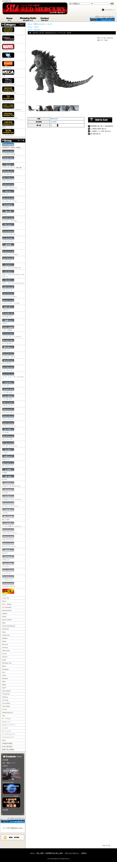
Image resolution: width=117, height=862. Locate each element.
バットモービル (8, 390)
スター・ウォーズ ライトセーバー (13, 281)
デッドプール (8, 361)
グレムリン (8, 226)
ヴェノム (8, 192)
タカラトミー (6, 722)
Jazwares (4, 657)
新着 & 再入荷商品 (8, 749)
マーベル (8, 47)
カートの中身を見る (13, 820)
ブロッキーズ (8, 64)
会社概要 (5, 760)
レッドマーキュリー (8, 734)
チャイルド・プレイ (8, 355)
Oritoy (4, 675)
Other (3, 740)
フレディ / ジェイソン (9, 424)
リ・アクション (8, 578)
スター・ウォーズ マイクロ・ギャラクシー (13, 273)
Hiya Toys (5, 644)
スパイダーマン (8, 315)
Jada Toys (5, 647)
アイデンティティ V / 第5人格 (11, 165)
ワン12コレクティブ (8, 584)
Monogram (5, 669)
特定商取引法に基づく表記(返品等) (101, 126)
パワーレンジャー (8, 404)
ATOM (16, 837)
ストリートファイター (9, 294)
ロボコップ (8, 457)
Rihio (3, 681)
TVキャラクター (8, 98)
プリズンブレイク (8, 417)
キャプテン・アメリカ (9, 219)
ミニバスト (8, 564)
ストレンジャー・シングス (11, 301)
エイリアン (8, 206)
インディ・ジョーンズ (9, 185)
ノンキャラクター (8, 132)
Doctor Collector (7, 620)
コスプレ (8, 511)
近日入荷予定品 (7, 746)
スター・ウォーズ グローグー (11, 266)
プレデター (8, 430)
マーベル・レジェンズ (9, 444)
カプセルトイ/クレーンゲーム (11, 497)
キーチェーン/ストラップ (10, 504)
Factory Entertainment (8, 626)
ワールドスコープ (8, 737)
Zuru (3, 715)
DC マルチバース (8, 464)
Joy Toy (4, 654)
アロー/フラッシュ (8, 179)
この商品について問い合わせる (100, 131)
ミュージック (8, 571)
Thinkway (5, 697)
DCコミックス (8, 56)
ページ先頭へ (106, 846)
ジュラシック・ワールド (10, 252)
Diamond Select (6, 610)
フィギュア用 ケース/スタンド (12, 524)
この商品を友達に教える (98, 129)
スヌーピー (8, 308)
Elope (4, 623)
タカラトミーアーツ (8, 725)
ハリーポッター (8, 397)
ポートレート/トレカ (9, 544)
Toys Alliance (6, 703)
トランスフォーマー (8, 39)
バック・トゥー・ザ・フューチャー (13, 376)
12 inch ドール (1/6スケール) (11, 484)
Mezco (4, 666)
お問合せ (45, 19)
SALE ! (8, 592)
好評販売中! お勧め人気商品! (11, 145)
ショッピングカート (102, 18)
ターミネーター (8, 341)
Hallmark (5, 638)
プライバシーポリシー (72, 853)
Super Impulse (6, 691)
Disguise (4, 613)
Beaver (4, 601)
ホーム (9, 19)
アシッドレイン (8, 172)
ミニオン (8, 450)
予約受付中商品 (7, 743)
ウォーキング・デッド (9, 199)
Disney (4, 616)
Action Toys (5, 598)
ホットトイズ (6, 731)
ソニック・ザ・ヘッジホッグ (11, 335)
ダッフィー (8, 348)
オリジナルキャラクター (10, 115)
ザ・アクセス (6, 718)
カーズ (8, 212)
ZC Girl (8, 477)
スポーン (8, 321)
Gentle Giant (6, 635)
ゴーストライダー (8, 239)
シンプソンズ (8, 259)
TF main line (6, 694)
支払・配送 (40, 853)
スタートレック (8, 288)
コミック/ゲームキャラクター (11, 107)
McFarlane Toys (7, 663)
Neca (3, 672)
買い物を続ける (95, 134)
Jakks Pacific (6, 650)
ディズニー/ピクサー (9, 81)
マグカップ (8, 558)
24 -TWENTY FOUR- (8, 152)
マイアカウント (109, 10)
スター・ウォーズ (8, 30)
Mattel (4, 660)
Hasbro (4, 641)
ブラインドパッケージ (9, 531)
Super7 (4, 688)
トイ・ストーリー (8, 368)
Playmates (5, 678)
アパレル (8, 491)
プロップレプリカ (8, 538)
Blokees (7, 604)
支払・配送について (28, 19)
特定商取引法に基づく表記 (54, 853)
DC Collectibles (6, 607)
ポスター (8, 551)
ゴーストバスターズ (8, 232)
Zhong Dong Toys (7, 712)
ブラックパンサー (8, 410)
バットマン (8, 383)
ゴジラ (8, 246)
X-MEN (8, 470)
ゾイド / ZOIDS (8, 328)
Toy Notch (5, 700)
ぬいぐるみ (8, 517)
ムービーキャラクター (9, 90)
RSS (11, 837)
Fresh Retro (5, 629)
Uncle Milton (6, 706)
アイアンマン (8, 159)
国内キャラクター (8, 124)
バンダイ (5, 728)
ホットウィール (8, 437)
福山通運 (5, 810)
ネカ (8, 73)
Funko (4, 632)
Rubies (4, 685)
